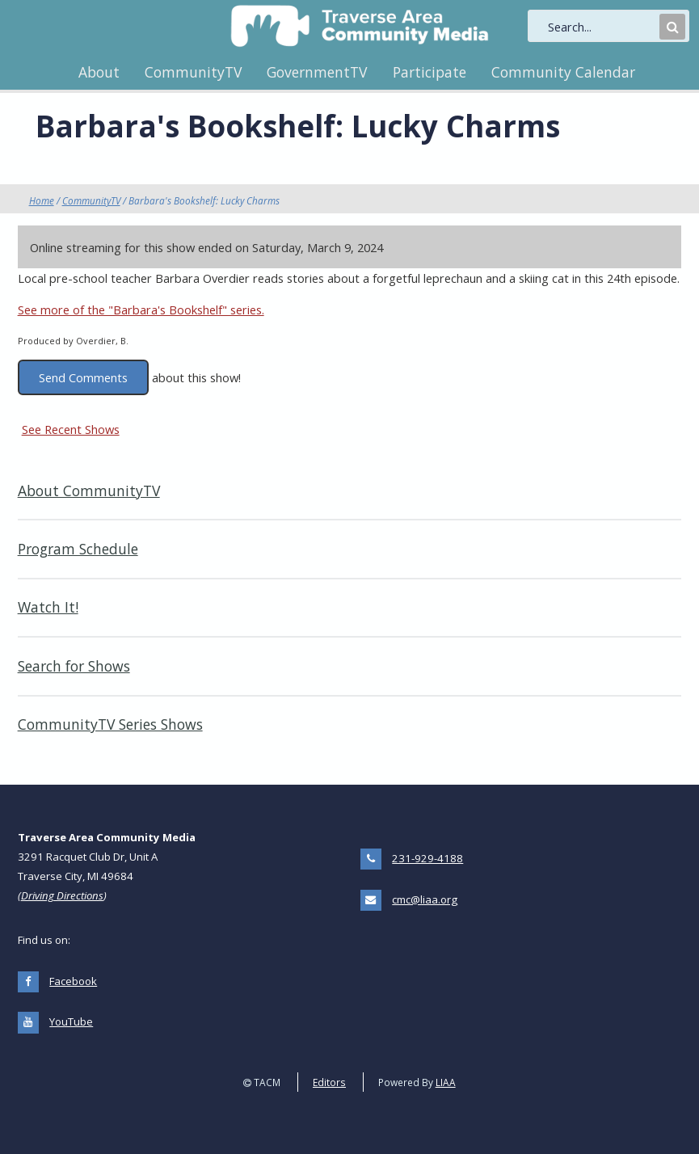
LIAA (446, 1082)
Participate (429, 72)
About (99, 72)
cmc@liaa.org (424, 899)
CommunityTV (193, 72)
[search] (602, 26)
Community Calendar (563, 72)
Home (41, 200)
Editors (329, 1082)
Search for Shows (74, 666)
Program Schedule (78, 548)
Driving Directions (62, 895)
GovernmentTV (317, 72)
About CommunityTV (89, 490)
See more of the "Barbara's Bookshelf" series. (141, 309)
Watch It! (48, 607)
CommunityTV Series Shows (110, 724)
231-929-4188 (427, 858)
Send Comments (83, 377)
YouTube (71, 1021)
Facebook (73, 981)
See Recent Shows (71, 429)
